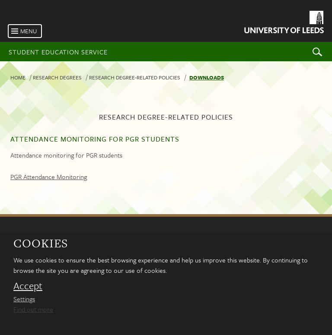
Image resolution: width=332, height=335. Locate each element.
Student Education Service (58, 52)
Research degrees (57, 77)
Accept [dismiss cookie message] (27, 286)
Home (18, 77)
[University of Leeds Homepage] (283, 23)
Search (317, 51)
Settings (24, 298)
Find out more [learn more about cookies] (33, 309)
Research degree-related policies (134, 77)
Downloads (206, 77)
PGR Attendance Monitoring (48, 176)
